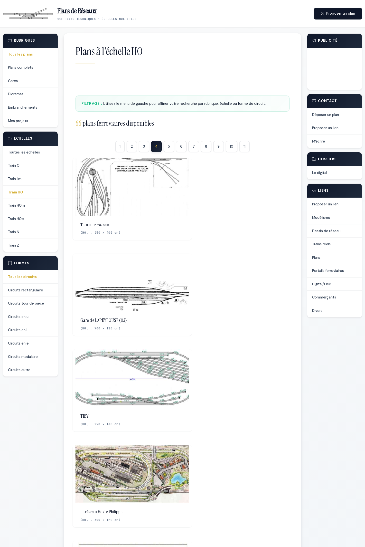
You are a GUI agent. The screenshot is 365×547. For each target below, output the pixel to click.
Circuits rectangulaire (25, 290)
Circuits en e (18, 343)
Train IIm (14, 179)
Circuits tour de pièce (26, 303)
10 (231, 146)
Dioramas (15, 94)
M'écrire (318, 141)
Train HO (15, 192)
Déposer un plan (325, 115)
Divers (317, 310)
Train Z (13, 245)
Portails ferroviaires (328, 271)
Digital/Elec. (322, 284)
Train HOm (16, 205)
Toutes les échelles (24, 152)
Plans (316, 257)
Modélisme (321, 217)
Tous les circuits (22, 277)
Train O (13, 165)
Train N (13, 232)
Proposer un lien (325, 128)
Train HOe (16, 219)
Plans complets (20, 67)
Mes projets (18, 121)
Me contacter (218, 538)
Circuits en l (17, 330)
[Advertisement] (182, 81)
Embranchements (22, 107)
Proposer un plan (338, 13)
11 (244, 146)
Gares (13, 81)
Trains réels (321, 244)
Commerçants (324, 297)
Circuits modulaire (23, 357)
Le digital (319, 173)
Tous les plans (20, 54)
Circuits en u (18, 317)
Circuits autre (19, 370)
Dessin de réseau (326, 231)
